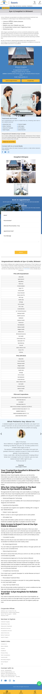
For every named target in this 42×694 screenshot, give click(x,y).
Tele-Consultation (5, 655)
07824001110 (26, 269)
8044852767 (25, 70)
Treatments (29, 6)
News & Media (4, 646)
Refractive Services (6, 628)
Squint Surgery (6, 129)
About (11, 6)
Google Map (30, 80)
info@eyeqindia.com (23, 77)
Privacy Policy (4, 653)
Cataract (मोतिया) (8, 21)
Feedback (3, 650)
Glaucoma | (6, 23)
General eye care (8, 29)
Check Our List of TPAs (9, 141)
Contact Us (4, 644)
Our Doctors (18, 6)
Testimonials (4, 657)
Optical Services (22, 129)
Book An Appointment (11, 80)
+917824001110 (21, 206)
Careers (3, 648)
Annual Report (4, 661)
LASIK (11, 23)
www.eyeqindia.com (11, 673)
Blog (14, 6)
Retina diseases (18, 21)
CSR (2, 664)
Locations (24, 6)
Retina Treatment (7, 126)
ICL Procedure (21, 128)
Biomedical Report (5, 659)
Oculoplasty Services (6, 630)
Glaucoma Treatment (8, 128)
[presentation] (21, 246)
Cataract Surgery (22, 124)
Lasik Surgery (21, 126)
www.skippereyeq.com (10, 675)
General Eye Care (7, 124)
